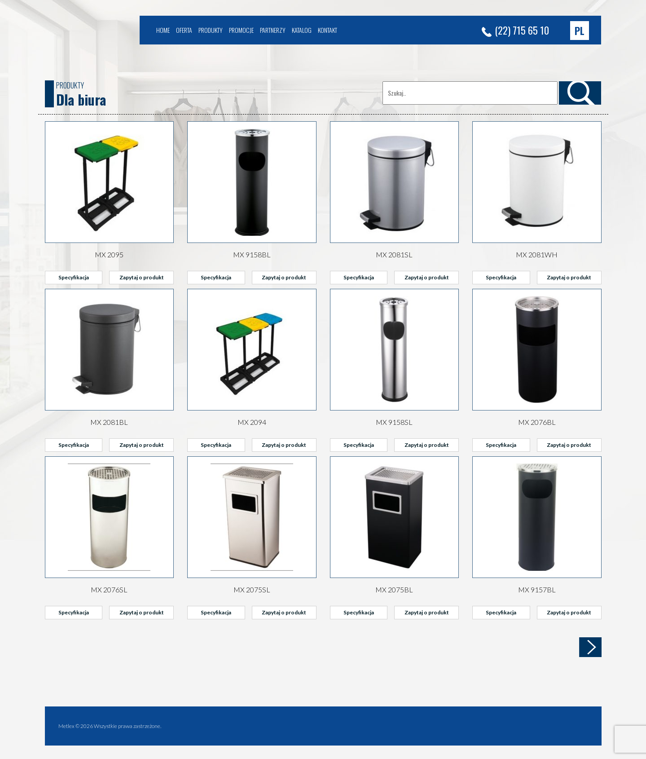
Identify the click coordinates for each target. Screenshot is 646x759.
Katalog (302, 30)
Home (163, 30)
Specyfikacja (73, 277)
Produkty (210, 30)
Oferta (184, 30)
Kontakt (327, 30)
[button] (579, 30)
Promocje (241, 30)
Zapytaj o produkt (141, 277)
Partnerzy (273, 30)
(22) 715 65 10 (515, 30)
